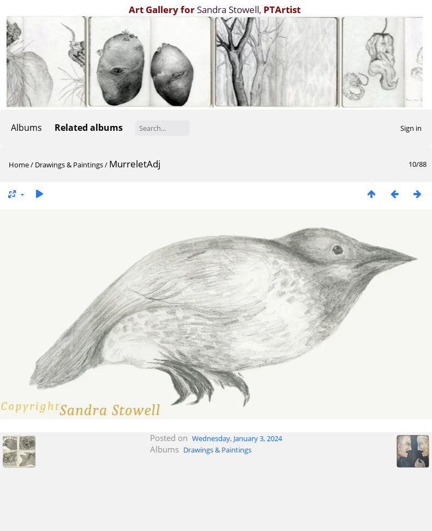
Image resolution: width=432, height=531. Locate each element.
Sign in (411, 128)
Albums (26, 128)
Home (19, 165)
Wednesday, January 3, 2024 (237, 438)
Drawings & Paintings (69, 165)
